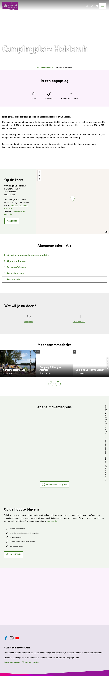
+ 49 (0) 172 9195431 (19, 202)
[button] (11, 221)
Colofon (36, 662)
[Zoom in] (39, 172)
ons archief (52, 521)
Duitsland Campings (45, 67)
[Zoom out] (39, 175)
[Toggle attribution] (106, 232)
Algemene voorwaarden (12, 662)
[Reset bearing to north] (39, 179)
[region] (72, 201)
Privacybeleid (26, 662)
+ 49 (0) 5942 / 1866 (69, 98)
